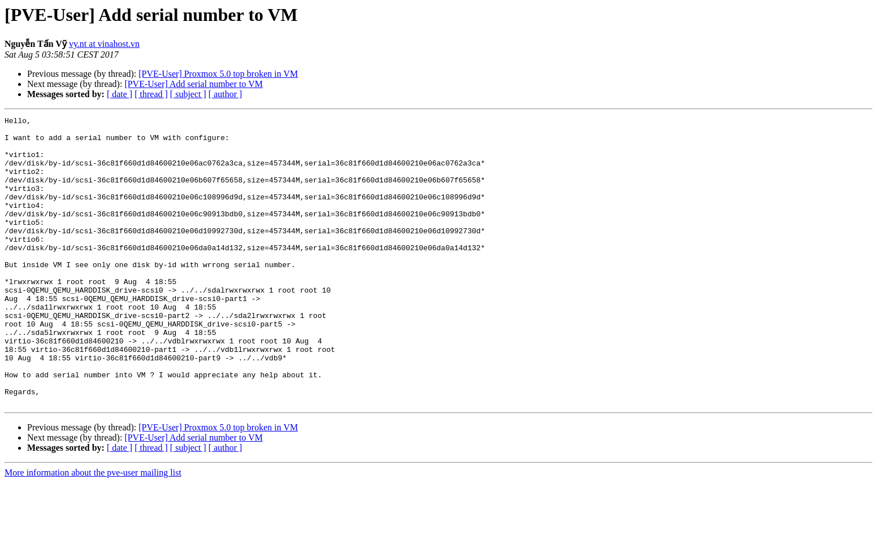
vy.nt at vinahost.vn (104, 44)
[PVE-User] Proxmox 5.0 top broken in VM (218, 74)
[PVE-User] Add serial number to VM (193, 84)
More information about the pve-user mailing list (93, 530)
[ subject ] (188, 94)
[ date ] (119, 94)
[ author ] (225, 94)
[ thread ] (151, 94)
